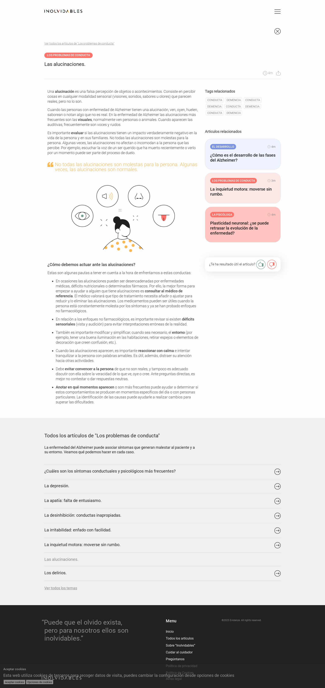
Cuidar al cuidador (179, 652)
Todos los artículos (180, 638)
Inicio (170, 632)
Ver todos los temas (60, 588)
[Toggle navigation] (277, 12)
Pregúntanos (175, 659)
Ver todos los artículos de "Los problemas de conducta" (79, 43)
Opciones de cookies (39, 682)
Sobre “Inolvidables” (180, 645)
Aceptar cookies (14, 682)
